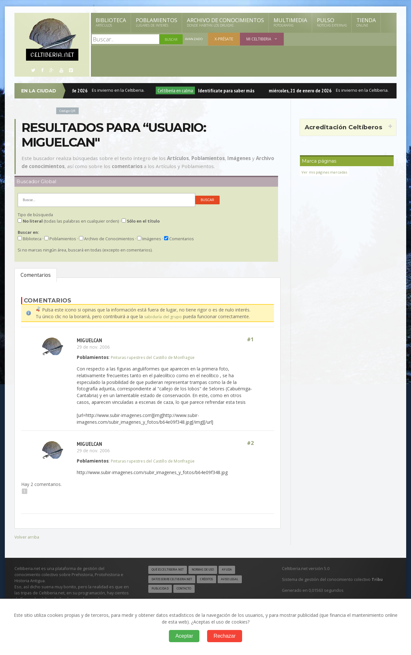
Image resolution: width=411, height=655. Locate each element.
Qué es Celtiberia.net (170, 569)
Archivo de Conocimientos (225, 22)
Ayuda (238, 569)
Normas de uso (211, 569)
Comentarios (36, 275)
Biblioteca (111, 22)
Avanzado (194, 39)
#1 (250, 340)
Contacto (188, 589)
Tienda (366, 22)
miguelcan (90, 340)
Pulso (332, 22)
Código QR (68, 110)
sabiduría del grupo (164, 316)
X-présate (225, 39)
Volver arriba (27, 536)
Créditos (216, 579)
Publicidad (161, 589)
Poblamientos (156, 22)
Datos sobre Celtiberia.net (176, 579)
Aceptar (184, 636)
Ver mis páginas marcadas (327, 172)
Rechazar (224, 636)
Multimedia (290, 22)
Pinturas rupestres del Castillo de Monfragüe (157, 357)
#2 (250, 443)
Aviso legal (242, 579)
